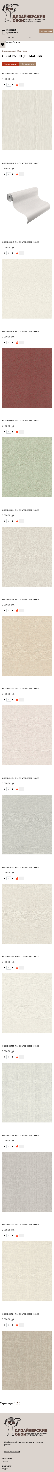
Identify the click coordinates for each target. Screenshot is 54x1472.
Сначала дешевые (10, 64)
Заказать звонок (46, 31)
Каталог (11, 37)
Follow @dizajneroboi (12, 1452)
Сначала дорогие (27, 64)
